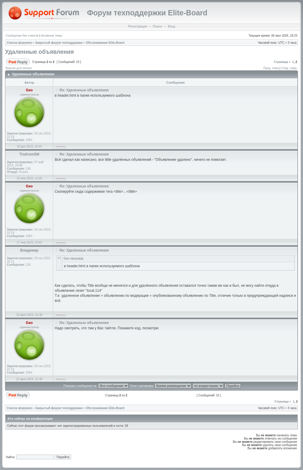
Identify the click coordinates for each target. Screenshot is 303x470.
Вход (171, 26)
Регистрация (137, 26)
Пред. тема (271, 68)
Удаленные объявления (39, 51)
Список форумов (19, 42)
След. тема (288, 68)
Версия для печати (19, 68)
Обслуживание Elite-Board (105, 42)
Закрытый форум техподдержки (59, 42)
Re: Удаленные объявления (84, 90)
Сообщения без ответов (22, 35)
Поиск (157, 26)
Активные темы (51, 35)
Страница (281, 62)
